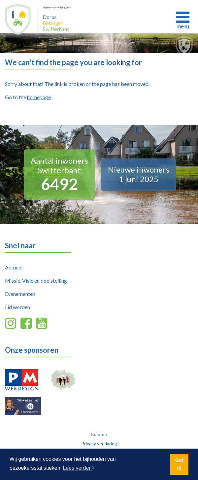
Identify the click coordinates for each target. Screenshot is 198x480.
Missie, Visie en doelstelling (36, 280)
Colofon (99, 434)
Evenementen (20, 294)
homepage (39, 97)
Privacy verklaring (99, 443)
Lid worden (17, 307)
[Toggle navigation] (182, 19)
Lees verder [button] (78, 468)
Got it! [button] (179, 464)
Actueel (13, 267)
